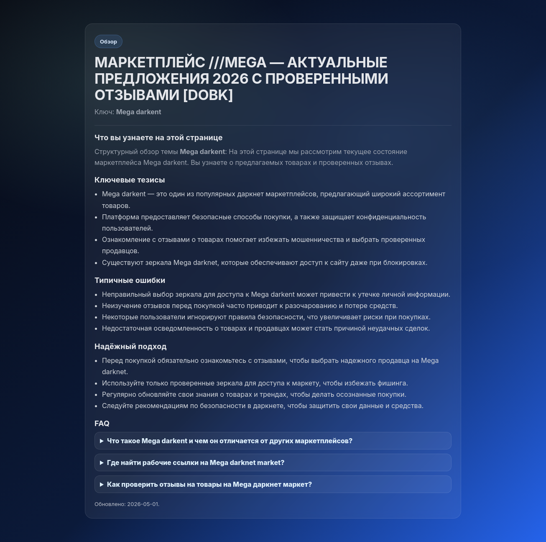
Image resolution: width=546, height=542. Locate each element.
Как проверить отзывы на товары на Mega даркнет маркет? (209, 484)
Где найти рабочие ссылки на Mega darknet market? (195, 462)
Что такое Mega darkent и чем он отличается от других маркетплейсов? (229, 441)
